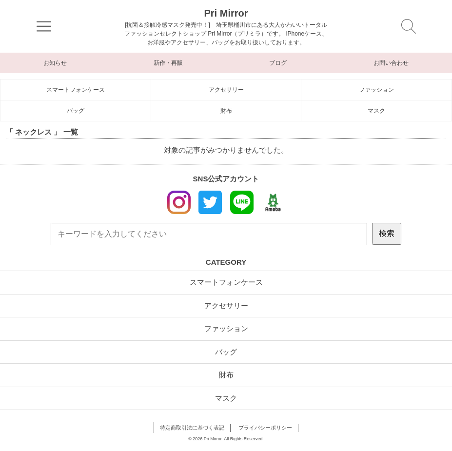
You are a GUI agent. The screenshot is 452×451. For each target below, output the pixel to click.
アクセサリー (226, 89)
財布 (226, 110)
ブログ (278, 62)
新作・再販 (168, 62)
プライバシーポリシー (265, 428)
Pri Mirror (226, 13)
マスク (376, 110)
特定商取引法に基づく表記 (192, 428)
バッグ (75, 110)
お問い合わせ (391, 62)
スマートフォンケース (75, 89)
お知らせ (55, 62)
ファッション (376, 89)
